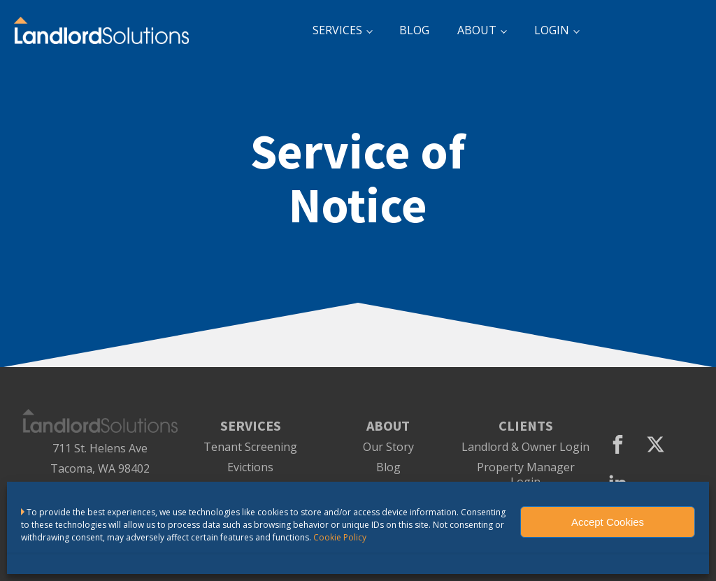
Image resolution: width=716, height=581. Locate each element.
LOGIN (551, 30)
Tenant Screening (250, 447)
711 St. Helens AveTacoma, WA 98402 (100, 458)
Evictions (250, 467)
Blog (388, 467)
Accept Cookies (607, 522)
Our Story (388, 447)
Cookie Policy (339, 537)
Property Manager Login (526, 474)
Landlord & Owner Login (525, 447)
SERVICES (337, 30)
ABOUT (476, 30)
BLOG (414, 30)
